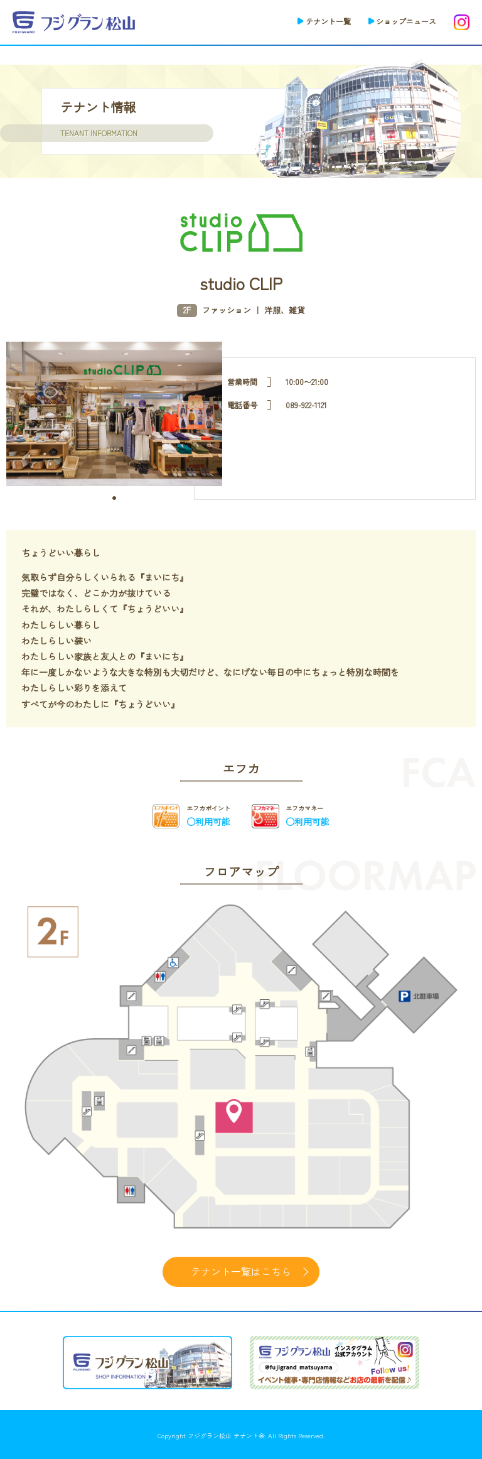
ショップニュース (406, 21)
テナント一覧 (328, 21)
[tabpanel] (114, 414)
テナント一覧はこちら (241, 1271)
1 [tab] (114, 498)
